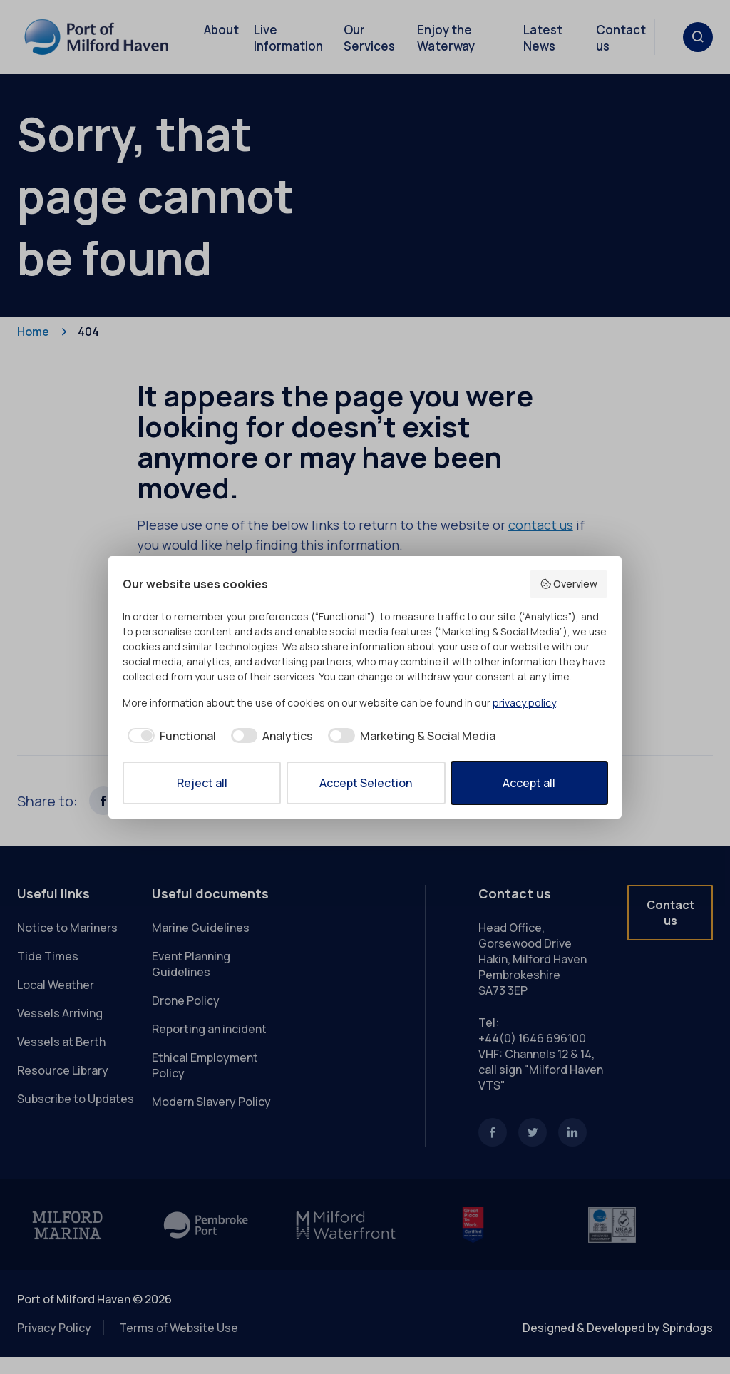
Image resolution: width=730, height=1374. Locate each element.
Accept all (529, 783)
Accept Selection (365, 783)
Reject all (202, 783)
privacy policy (524, 702)
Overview (569, 583)
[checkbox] (169, 735)
